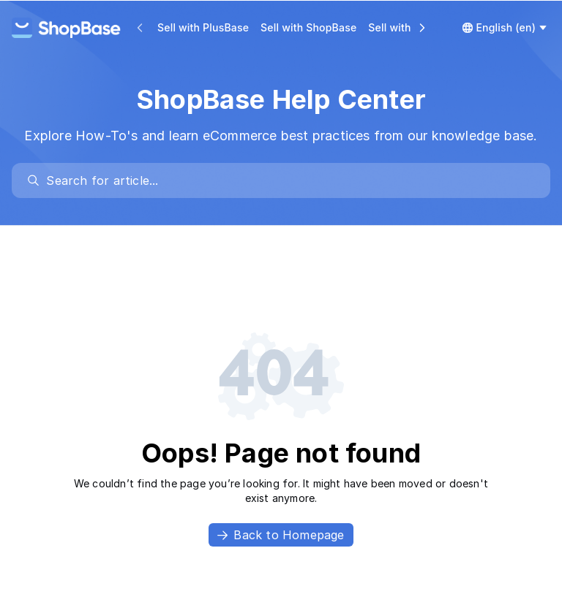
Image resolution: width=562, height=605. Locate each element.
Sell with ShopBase (308, 27)
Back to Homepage (280, 535)
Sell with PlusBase (203, 27)
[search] (288, 180)
